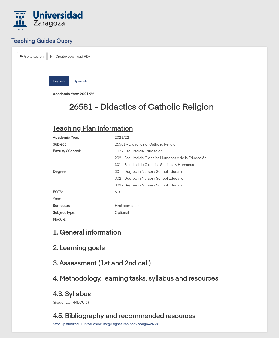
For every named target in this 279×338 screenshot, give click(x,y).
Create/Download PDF (70, 56)
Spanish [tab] (80, 81)
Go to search (32, 56)
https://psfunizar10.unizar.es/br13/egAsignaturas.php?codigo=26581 (106, 324)
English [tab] (59, 81)
